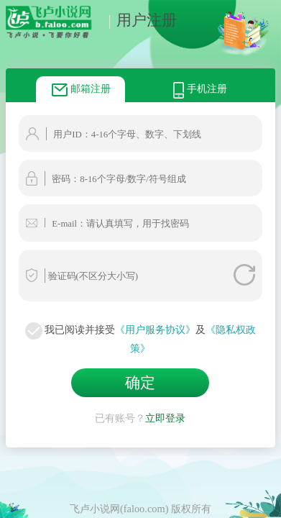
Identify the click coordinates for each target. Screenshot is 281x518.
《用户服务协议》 (155, 329)
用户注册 (139, 20)
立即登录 (165, 414)
